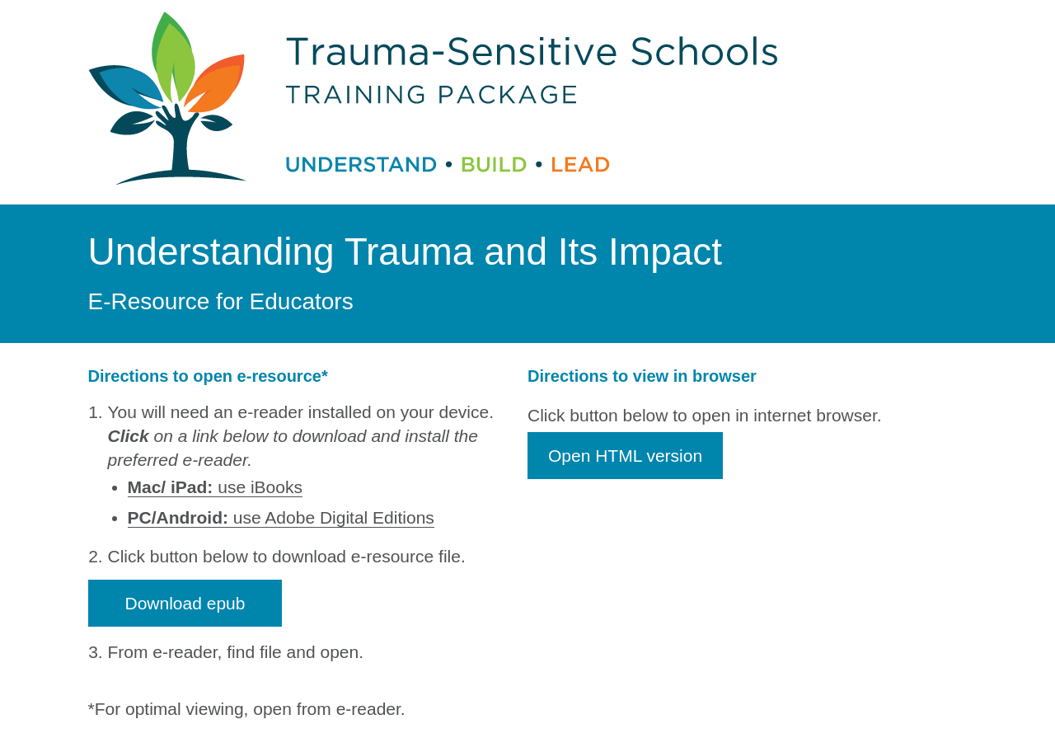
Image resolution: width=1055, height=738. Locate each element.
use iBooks (215, 486)
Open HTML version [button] (625, 455)
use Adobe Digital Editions (281, 517)
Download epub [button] (185, 603)
